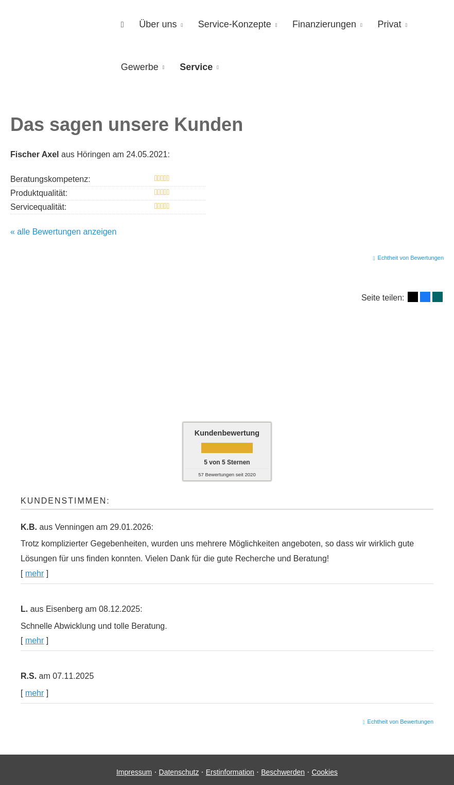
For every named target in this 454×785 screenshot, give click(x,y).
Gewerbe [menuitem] (138, 65)
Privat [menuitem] (376, 24)
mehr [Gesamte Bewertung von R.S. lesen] (34, 688)
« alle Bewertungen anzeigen (63, 227)
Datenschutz (179, 767)
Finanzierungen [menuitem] (314, 24)
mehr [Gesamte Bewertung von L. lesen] (34, 635)
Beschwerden (283, 767)
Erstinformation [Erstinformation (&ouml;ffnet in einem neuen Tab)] (230, 767)
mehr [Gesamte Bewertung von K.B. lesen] (34, 568)
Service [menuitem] (192, 65)
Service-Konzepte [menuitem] (227, 24)
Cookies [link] (324, 767)
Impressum (134, 767)
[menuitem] (121, 24)
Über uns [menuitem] (153, 24)
